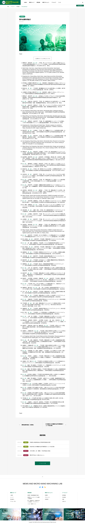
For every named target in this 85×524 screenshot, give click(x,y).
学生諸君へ (12, 499)
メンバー (12, 497)
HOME (25, 2)
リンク (59, 2)
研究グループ (31, 2)
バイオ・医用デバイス (32, 503)
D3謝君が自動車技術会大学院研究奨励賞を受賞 (40, 442)
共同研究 (46, 499)
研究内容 (38, 2)
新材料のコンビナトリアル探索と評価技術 (33, 498)
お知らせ (25, 450)
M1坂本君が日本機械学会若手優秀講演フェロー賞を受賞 (42, 446)
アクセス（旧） (13, 501)
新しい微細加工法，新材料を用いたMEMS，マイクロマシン (33, 501)
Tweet (20, 54)
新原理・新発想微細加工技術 (33, 495)
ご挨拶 (11, 495)
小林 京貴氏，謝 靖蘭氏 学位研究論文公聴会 (40, 450)
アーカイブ (54, 2)
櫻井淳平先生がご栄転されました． (37, 455)
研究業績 (22, 16)
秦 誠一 (35, 62)
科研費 (46, 495)
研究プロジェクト (45, 2)
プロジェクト (47, 497)
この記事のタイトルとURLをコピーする (42, 58)
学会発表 (64, 497)
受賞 (26, 442)
